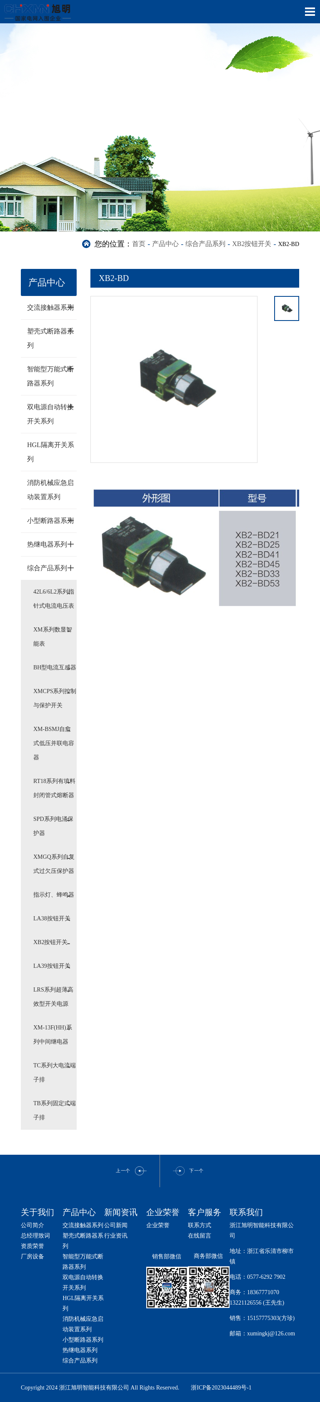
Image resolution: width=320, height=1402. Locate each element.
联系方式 (199, 1225)
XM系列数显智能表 (52, 636)
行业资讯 (116, 1236)
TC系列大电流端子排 (54, 1072)
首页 (138, 243)
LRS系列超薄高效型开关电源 (53, 997)
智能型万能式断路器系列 (51, 374)
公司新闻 (116, 1225)
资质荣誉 (32, 1246)
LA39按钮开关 (51, 966)
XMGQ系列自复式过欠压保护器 (54, 864)
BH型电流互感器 (54, 667)
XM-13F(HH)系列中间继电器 (52, 1034)
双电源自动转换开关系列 (51, 412)
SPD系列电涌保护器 (53, 826)
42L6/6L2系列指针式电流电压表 (53, 599)
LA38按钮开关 (51, 918)
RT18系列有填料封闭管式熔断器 (54, 788)
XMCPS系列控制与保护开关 (54, 698)
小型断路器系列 (51, 520)
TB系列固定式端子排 (54, 1110)
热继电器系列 (51, 544)
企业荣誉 (158, 1225)
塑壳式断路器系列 (51, 336)
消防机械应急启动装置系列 (50, 489)
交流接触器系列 (51, 307)
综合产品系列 (205, 243)
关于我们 (37, 1212)
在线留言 (199, 1236)
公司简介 (32, 1225)
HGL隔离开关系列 (50, 451)
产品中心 (165, 243)
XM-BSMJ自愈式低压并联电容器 (53, 743)
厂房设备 (32, 1256)
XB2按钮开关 (251, 243)
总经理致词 (35, 1236)
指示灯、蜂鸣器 (53, 895)
